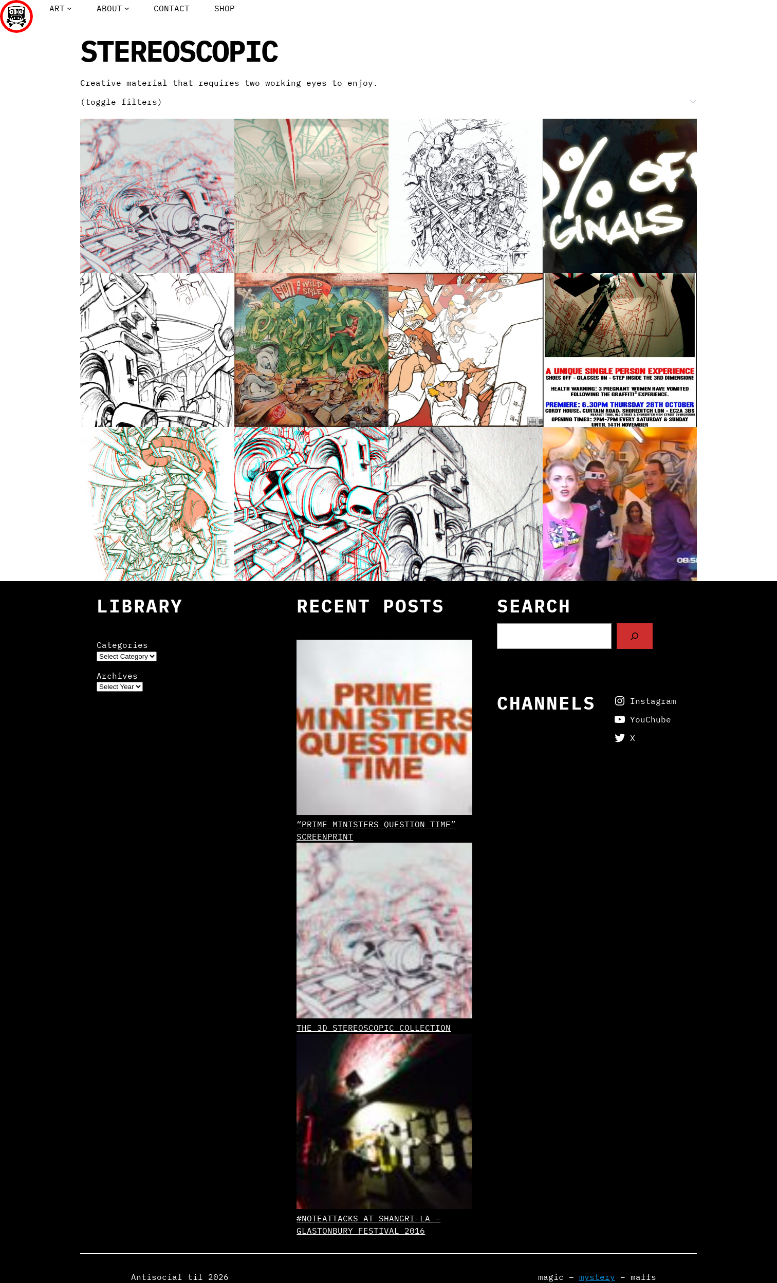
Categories (122, 645)
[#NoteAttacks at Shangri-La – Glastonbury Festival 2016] (384, 1123)
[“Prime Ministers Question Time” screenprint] (384, 729)
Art (57, 8)
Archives (117, 676)
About (109, 8)
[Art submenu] (69, 8)
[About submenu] (127, 8)
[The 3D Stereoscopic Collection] (384, 932)
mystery (597, 1277)
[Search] (635, 635)
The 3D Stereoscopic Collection (374, 1027)
